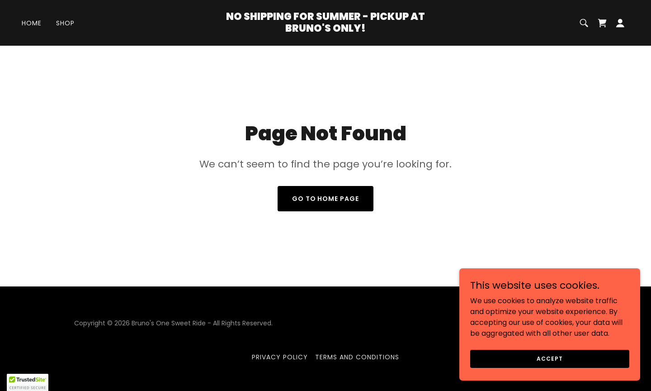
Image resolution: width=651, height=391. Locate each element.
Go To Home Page (325, 198)
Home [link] (32, 23)
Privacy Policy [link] (280, 357)
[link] (325, 29)
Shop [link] (65, 23)
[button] (620, 23)
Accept (549, 358)
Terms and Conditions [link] (357, 357)
